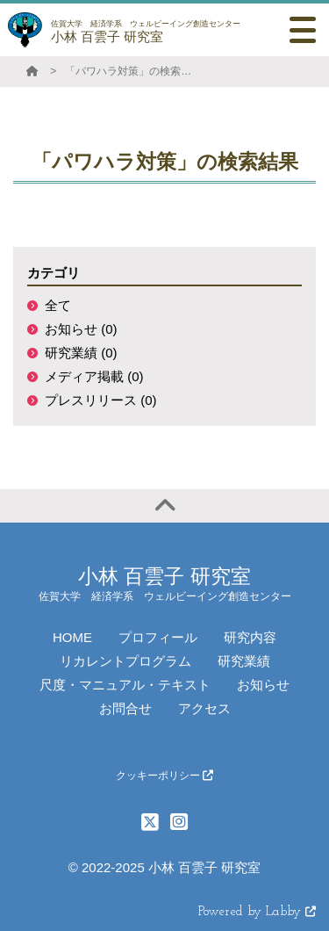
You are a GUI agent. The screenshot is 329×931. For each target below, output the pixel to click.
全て (58, 305)
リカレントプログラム (125, 660)
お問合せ (125, 708)
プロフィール (157, 637)
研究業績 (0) (81, 352)
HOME (72, 637)
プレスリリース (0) (101, 400)
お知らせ (263, 684)
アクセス (204, 708)
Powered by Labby (257, 912)
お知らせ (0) (81, 328)
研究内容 (250, 637)
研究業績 (244, 660)
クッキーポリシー (164, 775)
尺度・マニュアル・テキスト (125, 684)
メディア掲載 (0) (94, 376)
